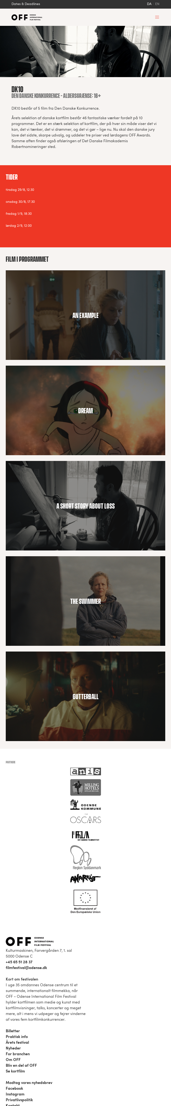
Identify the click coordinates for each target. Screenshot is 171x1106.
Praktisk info (17, 1037)
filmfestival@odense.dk (26, 968)
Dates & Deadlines (26, 4)
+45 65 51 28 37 (19, 962)
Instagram (15, 1094)
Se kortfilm (15, 1071)
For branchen (18, 1054)
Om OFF (13, 1060)
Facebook (14, 1089)
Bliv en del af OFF (21, 1066)
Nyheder (13, 1048)
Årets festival (17, 1043)
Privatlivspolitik (19, 1100)
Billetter (13, 1031)
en (157, 4)
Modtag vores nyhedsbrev (29, 1083)
